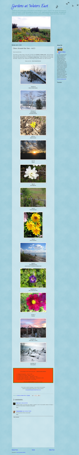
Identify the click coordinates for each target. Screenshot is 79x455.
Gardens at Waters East (30, 6)
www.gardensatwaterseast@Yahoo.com (33, 389)
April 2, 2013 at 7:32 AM (27, 411)
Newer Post (15, 450)
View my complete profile (61, 79)
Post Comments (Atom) (21, 452)
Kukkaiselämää (19, 411)
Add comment (16, 417)
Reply (17, 407)
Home (33, 450)
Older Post (51, 450)
